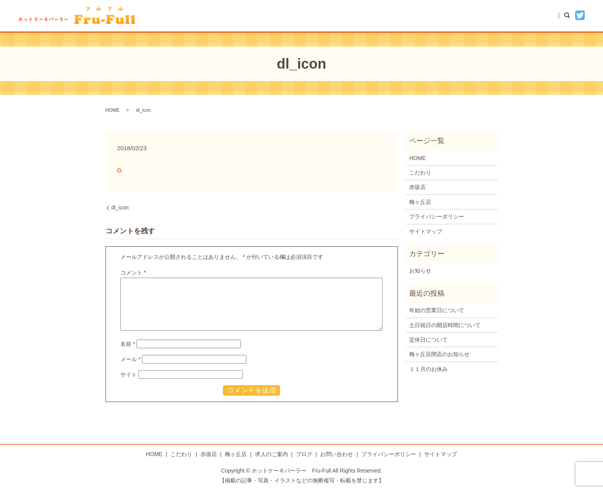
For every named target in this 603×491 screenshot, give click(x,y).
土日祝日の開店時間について (445, 325)
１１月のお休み (428, 369)
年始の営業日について (436, 310)
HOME (350, 15)
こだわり (386, 15)
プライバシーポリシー (436, 216)
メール (130, 359)
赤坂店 (421, 15)
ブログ (493, 15)
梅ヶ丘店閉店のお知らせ (439, 354)
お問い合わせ (533, 15)
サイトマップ (425, 231)
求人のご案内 (271, 454)
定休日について (428, 339)
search (571, 15)
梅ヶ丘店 (457, 15)
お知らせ (420, 270)
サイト (128, 374)
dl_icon (120, 207)
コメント (133, 272)
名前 (127, 344)
